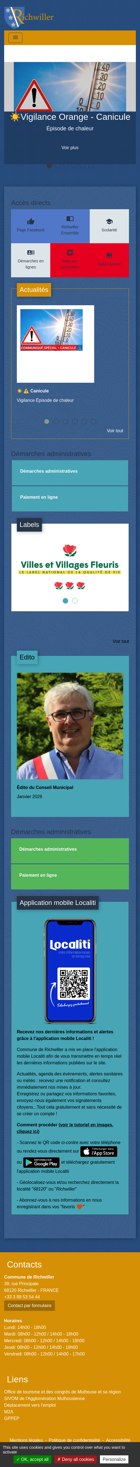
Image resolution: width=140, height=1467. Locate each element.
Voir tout (115, 430)
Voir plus (70, 147)
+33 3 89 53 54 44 (22, 1297)
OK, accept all (32, 1459)
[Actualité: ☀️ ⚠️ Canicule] (70, 357)
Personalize (114, 1459)
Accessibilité (118, 1440)
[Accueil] (29, 15)
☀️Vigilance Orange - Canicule (70, 117)
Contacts (24, 1264)
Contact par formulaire (29, 1305)
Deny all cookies (75, 1459)
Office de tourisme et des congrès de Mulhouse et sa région (62, 1392)
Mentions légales (26, 1440)
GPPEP (11, 1418)
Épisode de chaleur (70, 128)
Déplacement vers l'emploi (30, 1405)
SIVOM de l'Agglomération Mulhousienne (44, 1398)
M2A (8, 1411)
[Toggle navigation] (15, 38)
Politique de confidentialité (74, 1440)
